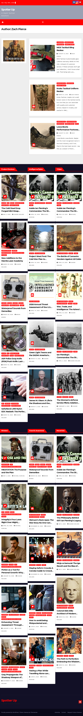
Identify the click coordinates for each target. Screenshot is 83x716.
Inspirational (5, 464)
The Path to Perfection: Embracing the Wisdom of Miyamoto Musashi (68, 662)
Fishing (37, 464)
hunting (49, 464)
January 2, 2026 (8, 628)
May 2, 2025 (62, 569)
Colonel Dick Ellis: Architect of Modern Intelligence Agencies (67, 614)
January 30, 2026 (9, 575)
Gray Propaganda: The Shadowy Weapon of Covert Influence (12, 677)
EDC (8, 353)
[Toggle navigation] (43, 22)
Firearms (14, 250)
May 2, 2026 (7, 475)
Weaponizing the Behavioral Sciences (11, 466)
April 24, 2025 (63, 262)
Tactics (70, 303)
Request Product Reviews (75, 712)
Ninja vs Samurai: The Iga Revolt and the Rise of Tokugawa (68, 566)
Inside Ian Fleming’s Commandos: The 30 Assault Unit (39, 211)
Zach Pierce (74, 94)
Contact (63, 712)
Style (77, 123)
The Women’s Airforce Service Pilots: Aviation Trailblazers (67, 403)
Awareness (4, 564)
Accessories (60, 42)
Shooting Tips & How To (18, 252)
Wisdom (4, 516)
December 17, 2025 (9, 680)
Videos (12, 512)
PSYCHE (7, 512)
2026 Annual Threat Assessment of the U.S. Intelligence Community (40, 307)
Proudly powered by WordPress (10, 712)
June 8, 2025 (35, 626)
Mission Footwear (71, 121)
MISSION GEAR (60, 44)
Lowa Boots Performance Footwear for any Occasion (68, 130)
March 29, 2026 (8, 314)
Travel (22, 305)
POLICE (11, 355)
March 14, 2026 (36, 358)
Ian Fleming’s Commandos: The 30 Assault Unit (66, 357)
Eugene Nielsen (18, 214)
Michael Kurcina (18, 475)
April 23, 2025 (63, 312)
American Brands (6, 250)
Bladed (3, 353)
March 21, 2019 (63, 94)
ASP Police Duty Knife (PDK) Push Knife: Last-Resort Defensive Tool (12, 361)
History (31, 253)
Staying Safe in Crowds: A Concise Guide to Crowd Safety (41, 571)
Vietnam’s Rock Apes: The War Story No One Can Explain (41, 523)
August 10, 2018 (63, 133)
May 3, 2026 (7, 214)
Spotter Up (8, 9)
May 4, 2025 (62, 524)
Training (4, 255)
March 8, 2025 (63, 665)
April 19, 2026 (35, 262)
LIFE (11, 464)
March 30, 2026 (8, 264)
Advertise (57, 712)
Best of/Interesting (62, 253)
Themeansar (34, 712)
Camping (32, 464)
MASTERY (22, 667)
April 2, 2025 (62, 360)
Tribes (31, 205)
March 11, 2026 (36, 406)
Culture (11, 564)
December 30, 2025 (37, 526)
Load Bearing (15, 403)
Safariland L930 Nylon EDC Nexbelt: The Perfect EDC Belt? (13, 412)
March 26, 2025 (63, 617)
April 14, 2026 (35, 310)
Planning (22, 614)
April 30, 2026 (35, 214)
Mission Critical (69, 42)
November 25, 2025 (37, 574)
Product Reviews (69, 44)
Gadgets (43, 464)
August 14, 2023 (63, 53)
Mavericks (76, 464)
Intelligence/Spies (39, 253)
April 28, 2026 (8, 525)
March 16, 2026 (8, 364)
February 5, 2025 (64, 406)
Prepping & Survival (41, 615)
